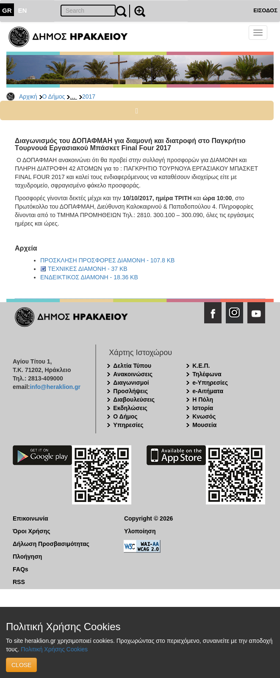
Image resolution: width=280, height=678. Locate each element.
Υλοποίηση (140, 531)
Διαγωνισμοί (131, 382)
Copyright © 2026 (148, 518)
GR (7, 10)
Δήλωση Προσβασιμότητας (51, 543)
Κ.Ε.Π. (201, 365)
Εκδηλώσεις (130, 408)
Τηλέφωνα (206, 374)
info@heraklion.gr (55, 386)
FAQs (20, 569)
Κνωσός (204, 416)
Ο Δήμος (53, 96)
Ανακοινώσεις (132, 374)
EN (22, 10)
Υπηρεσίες (128, 425)
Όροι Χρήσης (31, 531)
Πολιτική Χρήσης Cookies (54, 649)
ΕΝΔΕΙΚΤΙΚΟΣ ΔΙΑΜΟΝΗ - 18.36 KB (89, 277)
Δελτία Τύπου (132, 365)
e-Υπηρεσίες (210, 382)
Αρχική (28, 96)
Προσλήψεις (130, 391)
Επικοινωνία (30, 518)
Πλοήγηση (27, 556)
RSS (19, 582)
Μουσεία (204, 425)
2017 (88, 96)
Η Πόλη (202, 399)
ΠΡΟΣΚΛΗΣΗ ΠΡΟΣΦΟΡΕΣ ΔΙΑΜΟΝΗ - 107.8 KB (107, 260)
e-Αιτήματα (207, 391)
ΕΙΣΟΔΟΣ (265, 10)
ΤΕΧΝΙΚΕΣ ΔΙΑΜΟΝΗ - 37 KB (88, 268)
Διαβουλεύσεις (134, 399)
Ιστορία (202, 408)
